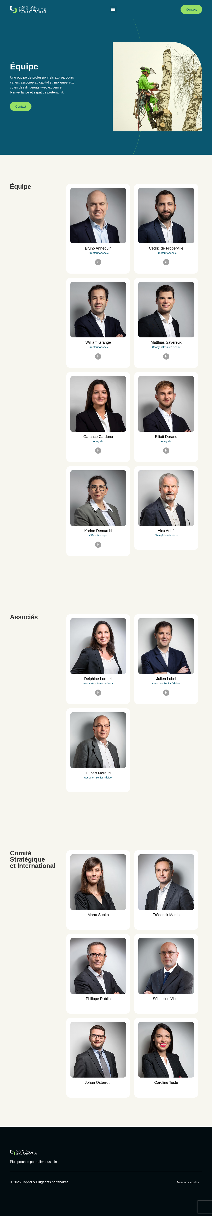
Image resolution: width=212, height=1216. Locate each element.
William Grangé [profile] (98, 342)
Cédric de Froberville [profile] (166, 248)
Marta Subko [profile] (98, 915)
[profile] (98, 244)
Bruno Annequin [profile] (98, 248)
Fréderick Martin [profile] (166, 915)
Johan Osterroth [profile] (98, 1082)
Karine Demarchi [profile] (98, 531)
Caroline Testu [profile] (166, 1082)
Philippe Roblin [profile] (98, 999)
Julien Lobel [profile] (166, 679)
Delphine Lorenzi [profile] (98, 679)
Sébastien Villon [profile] (166, 999)
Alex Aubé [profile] (166, 531)
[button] (113, 9)
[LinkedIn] (98, 262)
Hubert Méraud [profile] (98, 773)
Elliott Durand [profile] (166, 437)
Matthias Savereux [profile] (166, 342)
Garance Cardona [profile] (98, 437)
